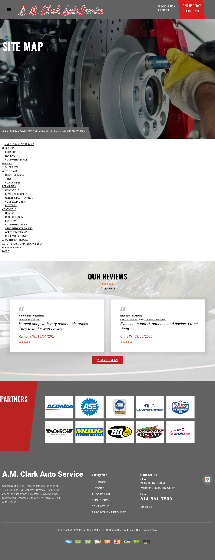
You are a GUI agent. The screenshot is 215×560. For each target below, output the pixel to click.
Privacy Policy (149, 530)
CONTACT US (12, 190)
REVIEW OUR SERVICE (17, 236)
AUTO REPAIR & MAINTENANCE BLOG (22, 243)
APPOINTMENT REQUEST (19, 228)
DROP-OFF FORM (14, 217)
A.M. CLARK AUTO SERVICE (19, 144)
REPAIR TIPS (9, 186)
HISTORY (7, 163)
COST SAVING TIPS (15, 201)
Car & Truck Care (129, 319)
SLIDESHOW (11, 167)
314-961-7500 (191, 10)
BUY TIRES (11, 205)
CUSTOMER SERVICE (16, 159)
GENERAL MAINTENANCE (19, 197)
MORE (5, 251)
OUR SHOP (8, 148)
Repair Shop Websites (91, 530)
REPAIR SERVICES (14, 174)
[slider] (107, 284)
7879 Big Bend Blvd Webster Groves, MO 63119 (49, 131)
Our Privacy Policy (11, 247)
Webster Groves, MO (29, 319)
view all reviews (107, 360)
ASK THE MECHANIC (16, 232)
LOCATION (10, 152)
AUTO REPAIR (9, 171)
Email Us (146, 506)
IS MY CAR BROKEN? (16, 194)
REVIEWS (10, 155)
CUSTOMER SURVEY (16, 224)
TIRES (8, 178)
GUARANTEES (12, 182)
